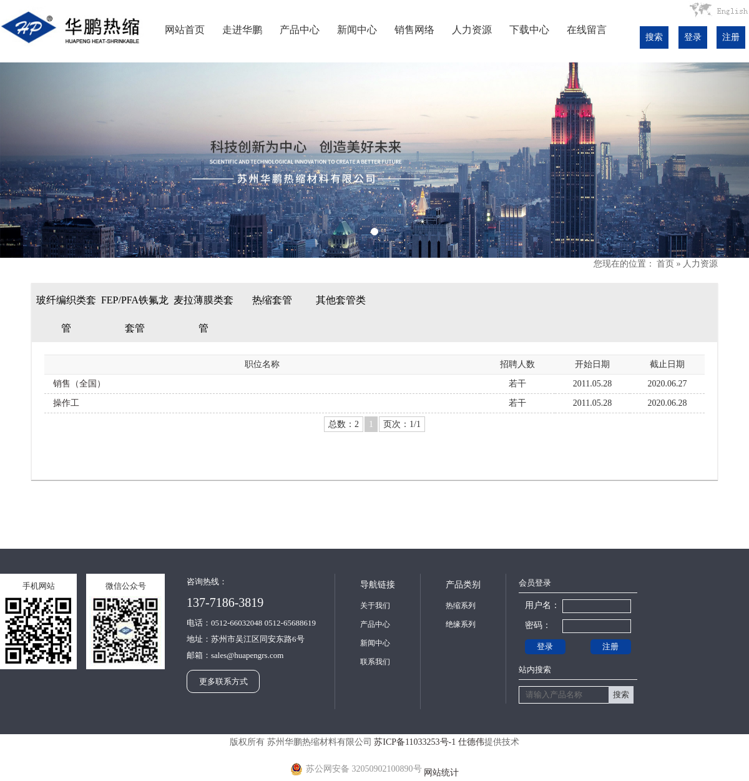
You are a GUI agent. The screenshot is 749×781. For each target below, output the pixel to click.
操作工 (66, 403)
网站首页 (185, 29)
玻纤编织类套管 (66, 314)
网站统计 (441, 772)
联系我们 (375, 661)
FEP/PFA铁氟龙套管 (135, 314)
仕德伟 (471, 742)
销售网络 (414, 29)
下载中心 (529, 29)
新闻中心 (357, 29)
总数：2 (343, 424)
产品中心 (300, 29)
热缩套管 (272, 300)
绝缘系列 (461, 624)
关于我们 (375, 605)
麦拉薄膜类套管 (203, 314)
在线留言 (587, 29)
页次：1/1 (402, 424)
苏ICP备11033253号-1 (415, 742)
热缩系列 (461, 605)
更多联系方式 (223, 681)
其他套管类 (341, 300)
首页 (665, 263)
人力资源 (472, 29)
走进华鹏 (242, 29)
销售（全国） (79, 383)
